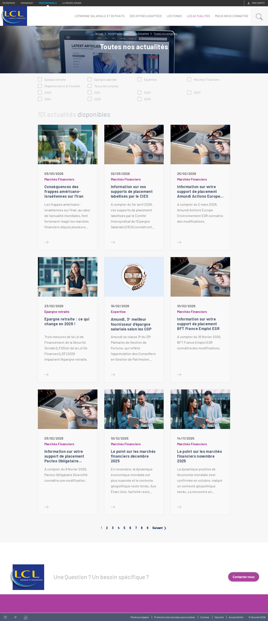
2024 (47, 99)
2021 (97, 92)
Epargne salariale (105, 79)
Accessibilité (236, 617)
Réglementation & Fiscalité (62, 86)
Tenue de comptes (106, 86)
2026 (147, 99)
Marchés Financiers (207, 79)
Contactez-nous (244, 577)
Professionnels (48, 3)
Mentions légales (140, 617)
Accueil (99, 33)
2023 (197, 92)
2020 (47, 92)
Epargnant (27, 3)
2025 (97, 99)
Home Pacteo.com (118, 33)
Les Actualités (198, 16)
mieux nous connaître (231, 16)
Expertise (150, 79)
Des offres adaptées (146, 16)
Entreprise (9, 3)
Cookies (204, 617)
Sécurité (219, 617)
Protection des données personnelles (174, 617)
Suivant (159, 528)
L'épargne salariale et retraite (100, 16)
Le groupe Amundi (71, 3)
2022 (147, 92)
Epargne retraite (55, 79)
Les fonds (174, 16)
